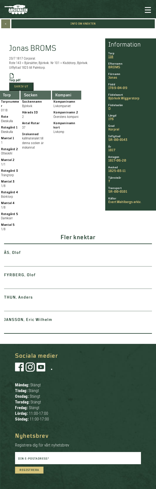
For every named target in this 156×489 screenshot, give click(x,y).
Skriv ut (21, 86)
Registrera (29, 470)
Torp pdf (14, 77)
